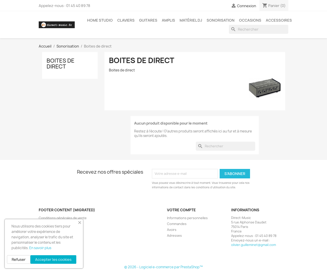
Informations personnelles (187, 218)
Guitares (148, 20)
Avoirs (171, 230)
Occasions (250, 20)
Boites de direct (60, 63)
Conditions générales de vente (63, 218)
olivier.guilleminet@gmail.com (253, 245)
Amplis (168, 20)
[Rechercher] (258, 29)
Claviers (126, 20)
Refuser (19, 259)
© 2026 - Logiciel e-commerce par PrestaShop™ (163, 267)
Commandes (177, 224)
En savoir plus (40, 248)
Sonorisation (221, 20)
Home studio (100, 20)
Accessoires (279, 20)
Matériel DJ (191, 20)
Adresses (174, 235)
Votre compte (181, 209)
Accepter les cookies (53, 259)
